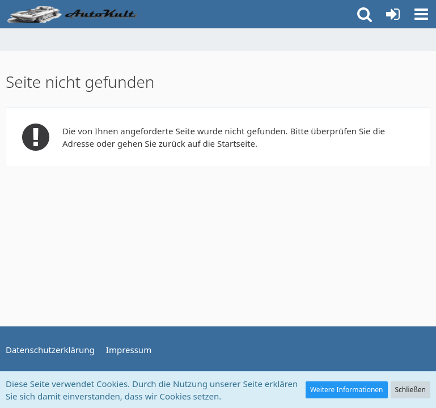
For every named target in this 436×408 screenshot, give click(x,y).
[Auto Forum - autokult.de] (73, 14)
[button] (421, 14)
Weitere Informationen (346, 389)
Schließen (410, 389)
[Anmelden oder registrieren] (393, 14)
